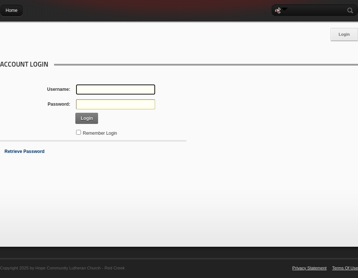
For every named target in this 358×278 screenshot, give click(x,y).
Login (344, 34)
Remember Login (100, 133)
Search (351, 10)
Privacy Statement (309, 268)
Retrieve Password (24, 151)
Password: (59, 104)
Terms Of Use (345, 268)
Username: (58, 89)
